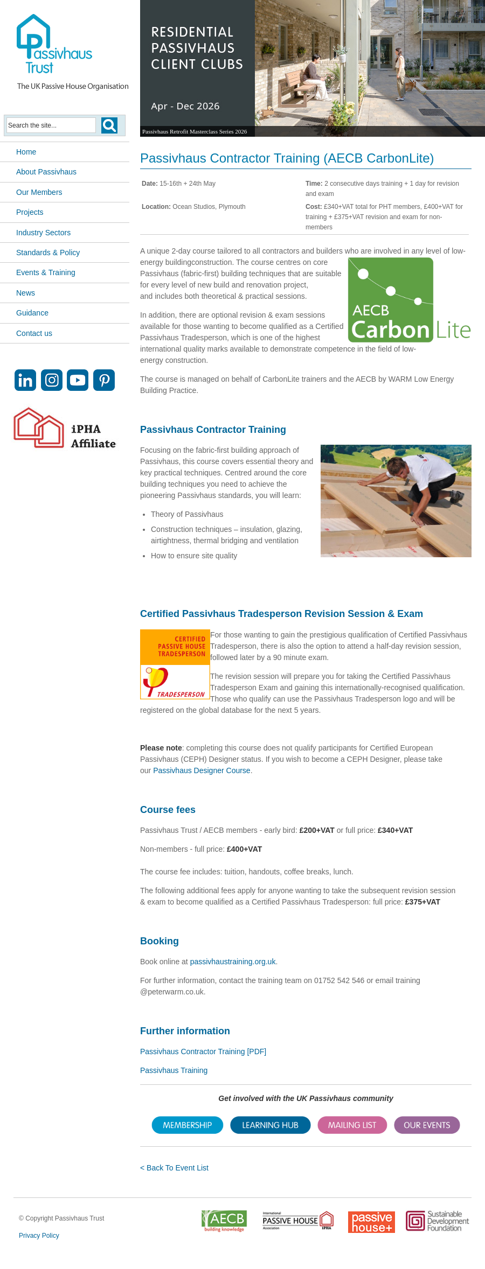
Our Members (39, 192)
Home (26, 152)
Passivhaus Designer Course (202, 770)
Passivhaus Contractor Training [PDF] (203, 1051)
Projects (30, 212)
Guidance (32, 313)
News (25, 293)
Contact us (34, 333)
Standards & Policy (48, 252)
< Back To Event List (174, 1167)
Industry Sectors (43, 232)
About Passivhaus (46, 171)
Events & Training (45, 272)
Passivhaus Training (173, 1070)
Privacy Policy (39, 1235)
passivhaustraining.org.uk (233, 961)
